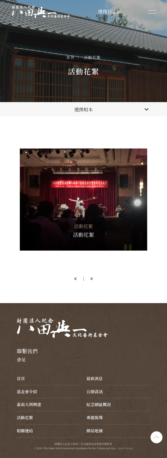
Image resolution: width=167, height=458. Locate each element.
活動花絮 (92, 57)
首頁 (70, 57)
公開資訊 (95, 391)
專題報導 (95, 417)
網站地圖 (95, 430)
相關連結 (25, 430)
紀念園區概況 (99, 404)
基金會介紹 (27, 391)
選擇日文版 (109, 11)
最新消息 (95, 378)
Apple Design (125, 448)
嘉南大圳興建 (29, 404)
